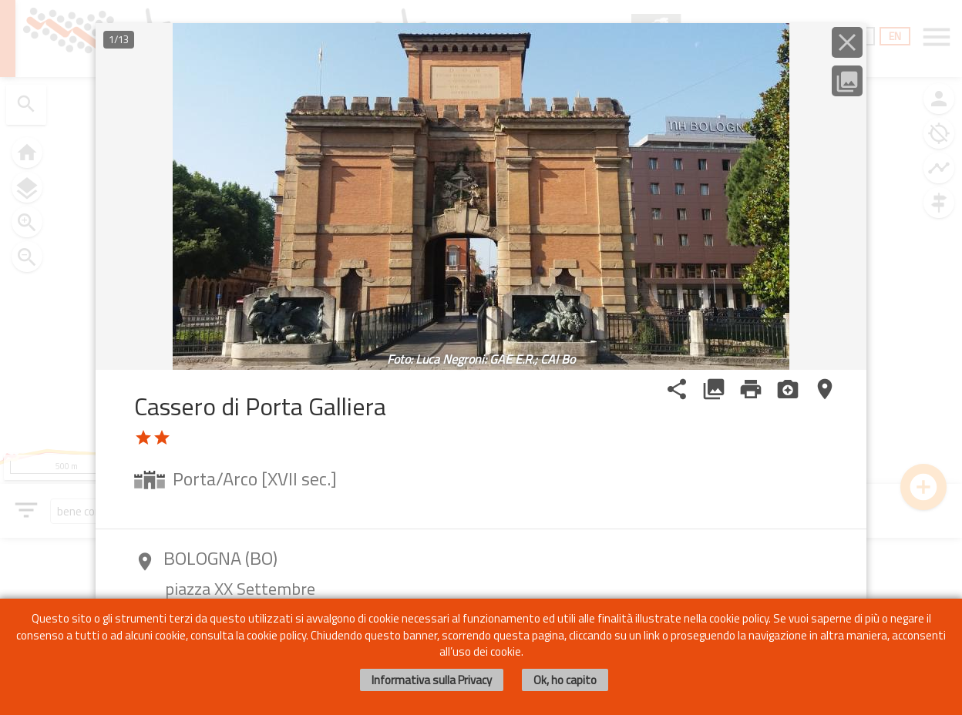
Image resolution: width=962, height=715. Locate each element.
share (676, 389)
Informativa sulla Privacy (432, 680)
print (750, 389)
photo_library (713, 389)
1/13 (119, 39)
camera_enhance (787, 389)
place (824, 389)
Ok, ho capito (565, 680)
